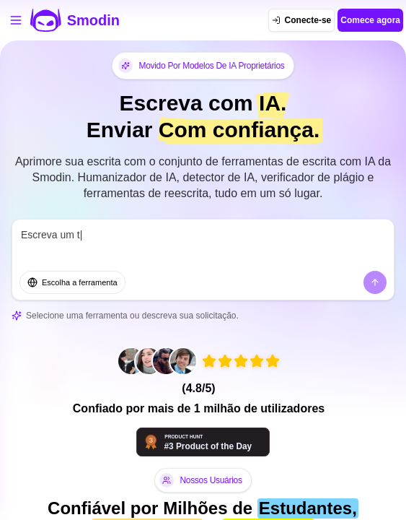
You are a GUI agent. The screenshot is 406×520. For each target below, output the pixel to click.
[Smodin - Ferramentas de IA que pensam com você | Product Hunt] (203, 442)
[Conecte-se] (301, 20)
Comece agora (370, 20)
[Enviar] (375, 282)
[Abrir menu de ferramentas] (16, 20)
